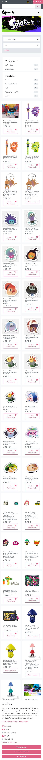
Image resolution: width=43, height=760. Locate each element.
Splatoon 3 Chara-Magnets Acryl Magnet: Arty (10, 478)
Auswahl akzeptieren (21, 752)
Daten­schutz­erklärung (10, 721)
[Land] (27, 2)
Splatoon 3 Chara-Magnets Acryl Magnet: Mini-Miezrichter (32, 478)
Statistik (8, 729)
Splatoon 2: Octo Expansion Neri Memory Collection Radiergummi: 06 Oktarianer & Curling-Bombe (32, 516)
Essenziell (8, 726)
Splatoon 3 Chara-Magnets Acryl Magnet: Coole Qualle (32, 229)
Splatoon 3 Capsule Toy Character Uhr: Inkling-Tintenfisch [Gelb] (32, 157)
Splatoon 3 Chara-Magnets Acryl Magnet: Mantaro (10, 443)
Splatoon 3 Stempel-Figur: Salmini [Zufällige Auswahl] (10, 122)
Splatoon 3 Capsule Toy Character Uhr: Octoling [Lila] (32, 122)
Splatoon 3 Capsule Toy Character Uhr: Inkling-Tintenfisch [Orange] (10, 157)
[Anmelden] (2, 2)
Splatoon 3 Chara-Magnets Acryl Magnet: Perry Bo (32, 337)
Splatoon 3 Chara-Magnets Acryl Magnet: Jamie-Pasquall (10, 337)
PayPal (7, 736)
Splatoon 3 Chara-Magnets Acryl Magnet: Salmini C (10, 372)
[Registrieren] (6, 2)
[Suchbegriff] (18, 6)
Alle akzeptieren (21, 747)
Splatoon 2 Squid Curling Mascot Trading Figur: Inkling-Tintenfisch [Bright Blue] (32, 627)
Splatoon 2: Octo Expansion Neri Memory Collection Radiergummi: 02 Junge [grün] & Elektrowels (32, 554)
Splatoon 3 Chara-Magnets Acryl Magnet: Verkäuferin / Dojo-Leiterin (10, 301)
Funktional (9, 739)
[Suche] (38, 6)
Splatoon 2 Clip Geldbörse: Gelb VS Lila (32, 590)
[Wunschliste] (31, 2)
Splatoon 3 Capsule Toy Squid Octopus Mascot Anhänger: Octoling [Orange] (10, 193)
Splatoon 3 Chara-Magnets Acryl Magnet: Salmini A (10, 408)
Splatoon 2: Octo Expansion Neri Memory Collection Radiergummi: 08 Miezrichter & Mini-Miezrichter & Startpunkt (10, 516)
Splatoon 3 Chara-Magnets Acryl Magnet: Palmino (32, 300)
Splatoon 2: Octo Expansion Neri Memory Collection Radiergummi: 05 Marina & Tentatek (10, 554)
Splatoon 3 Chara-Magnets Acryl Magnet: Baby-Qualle (10, 265)
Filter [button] (6, 50)
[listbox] (10, 111)
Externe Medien (10, 733)
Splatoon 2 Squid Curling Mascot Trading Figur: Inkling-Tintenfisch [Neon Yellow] (10, 662)
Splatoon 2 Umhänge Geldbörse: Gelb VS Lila (10, 626)
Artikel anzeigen (32, 202)
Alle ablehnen (21, 756)
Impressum (23, 721)
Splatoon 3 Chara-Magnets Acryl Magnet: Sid (32, 265)
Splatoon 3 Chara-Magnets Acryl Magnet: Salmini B (32, 372)
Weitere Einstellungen (9, 742)
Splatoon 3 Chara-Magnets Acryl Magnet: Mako (32, 408)
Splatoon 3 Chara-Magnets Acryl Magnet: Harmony (32, 443)
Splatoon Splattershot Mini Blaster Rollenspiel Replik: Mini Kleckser (10, 591)
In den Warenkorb (11, 131)
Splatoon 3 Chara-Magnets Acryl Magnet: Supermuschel (10, 229)
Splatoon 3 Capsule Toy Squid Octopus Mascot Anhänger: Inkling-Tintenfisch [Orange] (32, 193)
